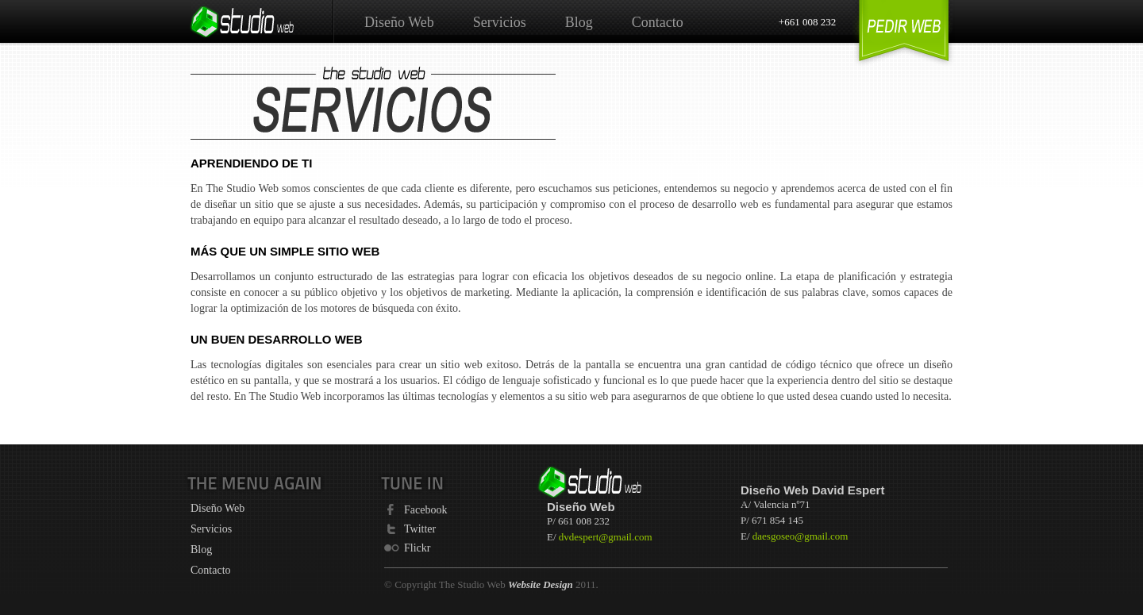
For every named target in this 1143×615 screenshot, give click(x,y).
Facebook (425, 509)
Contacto (657, 22)
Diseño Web (399, 22)
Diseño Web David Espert (812, 490)
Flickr (417, 547)
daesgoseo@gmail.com (800, 536)
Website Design (540, 584)
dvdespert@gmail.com (605, 537)
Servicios (499, 22)
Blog (579, 22)
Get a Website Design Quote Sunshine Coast (903, 33)
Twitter (420, 528)
